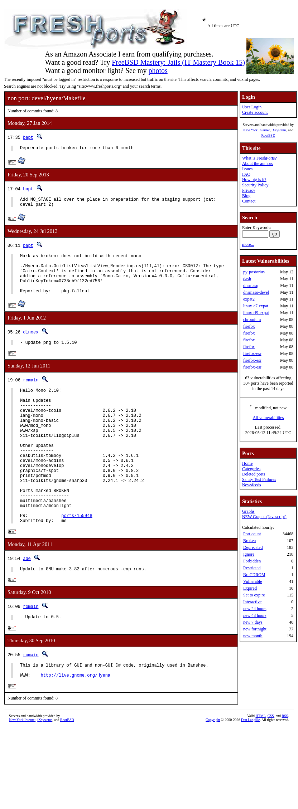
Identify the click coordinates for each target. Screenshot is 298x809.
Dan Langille (250, 768)
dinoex (30, 344)
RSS (285, 764)
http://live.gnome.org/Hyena (75, 723)
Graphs (248, 511)
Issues (247, 168)
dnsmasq (250, 285)
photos (157, 70)
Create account (255, 112)
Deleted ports (253, 474)
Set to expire (254, 595)
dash (247, 278)
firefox (249, 326)
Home (247, 463)
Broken (249, 540)
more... (248, 244)
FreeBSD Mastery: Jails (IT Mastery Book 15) (178, 62)
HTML (261, 764)
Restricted (252, 567)
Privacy (248, 190)
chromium (252, 319)
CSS (271, 764)
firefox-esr (252, 353)
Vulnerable (252, 581)
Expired (250, 588)
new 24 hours (254, 608)
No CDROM (254, 574)
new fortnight (254, 629)
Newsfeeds (251, 484)
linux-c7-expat (255, 305)
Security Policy (255, 184)
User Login (251, 106)
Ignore (248, 554)
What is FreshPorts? (259, 158)
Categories (251, 468)
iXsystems (279, 130)
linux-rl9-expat (256, 312)
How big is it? (254, 179)
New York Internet (256, 130)
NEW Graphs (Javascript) (264, 516)
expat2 (249, 299)
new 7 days (253, 622)
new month (253, 635)
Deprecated (253, 547)
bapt (28, 137)
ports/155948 (76, 557)
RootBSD (268, 135)
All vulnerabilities (268, 417)
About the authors (257, 163)
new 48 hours (254, 615)
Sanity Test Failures (259, 479)
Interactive (252, 601)
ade (27, 601)
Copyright (213, 768)
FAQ (246, 174)
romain (30, 393)
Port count (252, 533)
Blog (246, 195)
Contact (248, 201)
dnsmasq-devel (256, 292)
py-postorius (254, 271)
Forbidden (252, 561)
